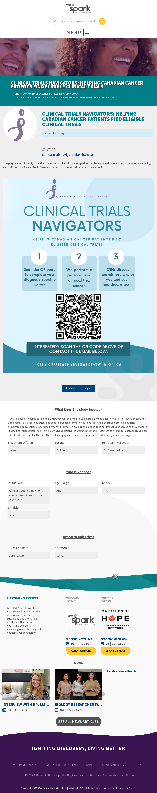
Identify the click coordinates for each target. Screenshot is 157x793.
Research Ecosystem (61, 765)
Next (103, 691)
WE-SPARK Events (25, 765)
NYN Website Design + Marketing (97, 788)
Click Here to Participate (78, 388)
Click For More (81, 650)
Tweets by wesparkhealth (121, 670)
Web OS (133, 788)
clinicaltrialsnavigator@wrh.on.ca (67, 154)
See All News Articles (78, 721)
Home (16, 93)
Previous (1, 691)
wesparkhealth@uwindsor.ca (70, 775)
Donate (139, 765)
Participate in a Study (66, 93)
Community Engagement (36, 93)
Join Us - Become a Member (105, 765)
